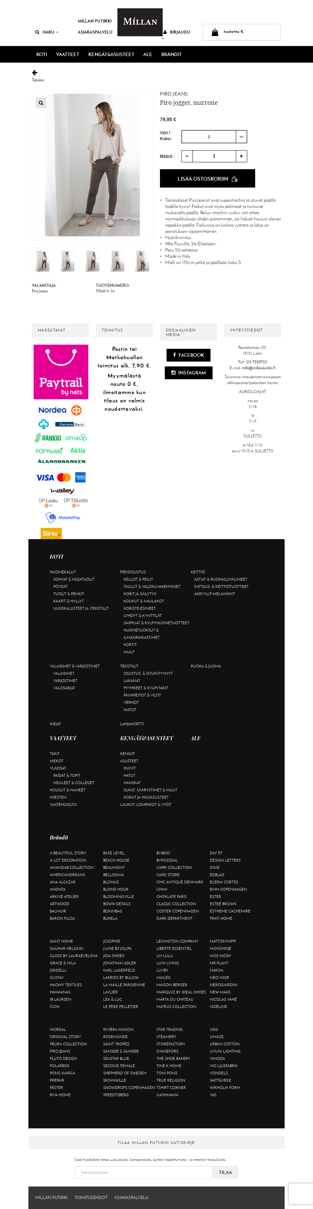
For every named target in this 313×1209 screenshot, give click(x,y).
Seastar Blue (116, 1058)
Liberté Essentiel (174, 948)
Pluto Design (63, 1058)
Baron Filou (62, 918)
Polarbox (60, 1065)
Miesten (58, 797)
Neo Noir (219, 977)
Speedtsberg (116, 1094)
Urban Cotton (225, 1044)
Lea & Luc (112, 999)
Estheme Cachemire (230, 911)
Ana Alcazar (62, 882)
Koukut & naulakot (144, 601)
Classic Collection (176, 903)
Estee (215, 896)
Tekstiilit (129, 666)
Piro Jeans (174, 94)
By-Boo (163, 853)
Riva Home (60, 1094)
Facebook (188, 355)
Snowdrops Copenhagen (129, 1087)
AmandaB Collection (71, 867)
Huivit (130, 768)
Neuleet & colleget (74, 782)
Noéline (218, 1006)
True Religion (170, 1080)
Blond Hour (115, 889)
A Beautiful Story (68, 853)
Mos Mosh (220, 955)
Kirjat (55, 723)
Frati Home (221, 918)
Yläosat (58, 768)
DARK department (174, 918)
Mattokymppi (223, 941)
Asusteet (129, 760)
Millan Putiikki (94, 21)
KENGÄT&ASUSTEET (111, 54)
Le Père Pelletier (120, 1006)
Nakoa (216, 970)
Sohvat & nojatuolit (74, 579)
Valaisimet (63, 673)
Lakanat (132, 680)
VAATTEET (67, 54)
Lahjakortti (132, 723)
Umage (217, 1036)
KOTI (41, 54)
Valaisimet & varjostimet (75, 666)
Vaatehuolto (63, 804)
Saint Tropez (116, 1044)
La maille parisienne (124, 984)
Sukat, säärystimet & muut (150, 790)
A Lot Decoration (68, 860)
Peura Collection (68, 1044)
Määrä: (166, 156)
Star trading (169, 1029)
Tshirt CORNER (171, 1087)
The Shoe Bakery (173, 1058)
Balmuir (58, 911)
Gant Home (61, 941)
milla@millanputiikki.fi (259, 367)
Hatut (129, 775)
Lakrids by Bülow (120, 977)
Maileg (163, 977)
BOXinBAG (112, 911)
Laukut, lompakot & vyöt (145, 804)
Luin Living (167, 963)
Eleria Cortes (224, 882)
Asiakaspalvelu (95, 32)
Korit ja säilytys (140, 593)
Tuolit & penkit (68, 593)
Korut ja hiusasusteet (146, 797)
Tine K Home (168, 1065)
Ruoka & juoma (206, 666)
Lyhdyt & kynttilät (143, 615)
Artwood (59, 903)
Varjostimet (65, 680)
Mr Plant (219, 963)
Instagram (188, 373)
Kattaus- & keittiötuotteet (221, 586)
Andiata (57, 889)
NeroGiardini (224, 984)
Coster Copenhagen (177, 911)
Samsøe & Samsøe (121, 1051)
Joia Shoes (113, 955)
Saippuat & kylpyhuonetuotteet (156, 622)
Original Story (65, 1036)
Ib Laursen (60, 999)
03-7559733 (256, 362)
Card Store (168, 874)
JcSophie (111, 941)
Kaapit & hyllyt (68, 601)
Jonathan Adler (119, 963)
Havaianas (60, 992)
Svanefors (167, 1051)
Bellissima (113, 874)
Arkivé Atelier (64, 896)
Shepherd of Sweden (124, 1073)
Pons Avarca (62, 1073)
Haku (47, 32)
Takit (55, 753)
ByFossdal (167, 860)
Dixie (215, 867)
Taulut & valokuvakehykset (152, 586)
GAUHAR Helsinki (66, 948)
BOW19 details (117, 903)
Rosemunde (115, 1036)
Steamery (166, 1036)
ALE (147, 54)
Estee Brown (223, 903)
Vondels (219, 1073)
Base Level (114, 853)
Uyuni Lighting (225, 1051)
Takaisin (156, 76)
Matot (130, 709)
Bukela (110, 918)
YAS (213, 1094)
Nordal (58, 1029)
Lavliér (110, 992)
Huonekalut (63, 572)
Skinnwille (114, 1080)
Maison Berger (171, 984)
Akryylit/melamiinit (214, 593)
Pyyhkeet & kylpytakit (146, 687)
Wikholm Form (225, 1087)
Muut (129, 651)
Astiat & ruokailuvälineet (220, 579)
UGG (214, 1029)
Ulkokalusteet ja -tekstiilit (81, 608)
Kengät (127, 753)
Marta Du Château (175, 999)
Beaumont (114, 867)
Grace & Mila (63, 963)
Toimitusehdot (90, 1197)
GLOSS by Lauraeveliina (74, 955)
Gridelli (58, 970)
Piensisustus (133, 572)
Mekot (56, 760)
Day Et (216, 853)
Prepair (57, 1080)
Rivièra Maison (118, 1029)
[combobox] (214, 136)
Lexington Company (177, 941)
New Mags (220, 992)
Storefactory (170, 1044)
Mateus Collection (176, 1006)
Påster (56, 1087)
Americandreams (67, 874)
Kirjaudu (176, 34)
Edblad (217, 874)
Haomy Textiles (66, 984)
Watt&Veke (220, 1080)
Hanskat (132, 782)
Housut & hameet (68, 790)
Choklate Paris (171, 896)
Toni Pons (166, 1073)
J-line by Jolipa (117, 948)
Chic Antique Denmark (179, 882)
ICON (55, 1006)
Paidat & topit (66, 775)
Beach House (116, 860)
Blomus (111, 882)
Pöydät (60, 586)
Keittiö (198, 572)
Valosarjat (64, 687)
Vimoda (217, 1058)
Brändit (171, 54)
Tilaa (225, 1172)
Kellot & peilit (138, 579)
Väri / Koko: (166, 135)
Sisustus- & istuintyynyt (148, 673)
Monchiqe (220, 948)
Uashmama (167, 1094)
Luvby (162, 970)
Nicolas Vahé (223, 999)
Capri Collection (174, 867)
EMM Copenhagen (228, 889)
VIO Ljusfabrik (224, 1065)
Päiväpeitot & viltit (142, 695)
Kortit (130, 644)
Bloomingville (118, 896)
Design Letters (225, 860)
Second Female (119, 1065)
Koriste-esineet (140, 608)
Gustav (57, 977)
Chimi (161, 889)
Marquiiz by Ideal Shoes (181, 992)
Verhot (131, 702)
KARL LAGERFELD (119, 970)
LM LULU (164, 955)
